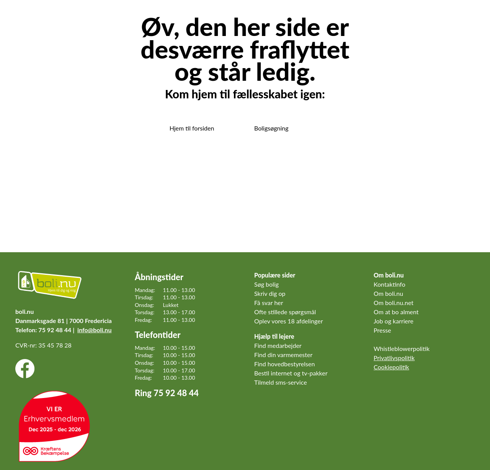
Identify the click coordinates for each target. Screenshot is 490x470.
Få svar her (268, 302)
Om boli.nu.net (393, 302)
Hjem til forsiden (192, 128)
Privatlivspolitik (394, 357)
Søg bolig (266, 284)
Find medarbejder (278, 345)
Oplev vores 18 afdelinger (288, 321)
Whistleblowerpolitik (402, 348)
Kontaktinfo (389, 284)
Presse (382, 330)
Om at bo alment (396, 311)
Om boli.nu (388, 293)
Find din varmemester (283, 354)
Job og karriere (393, 321)
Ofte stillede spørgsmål (285, 311)
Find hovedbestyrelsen (284, 363)
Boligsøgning (271, 128)
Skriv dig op (270, 293)
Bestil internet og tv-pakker (290, 373)
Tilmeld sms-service (280, 382)
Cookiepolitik (391, 366)
